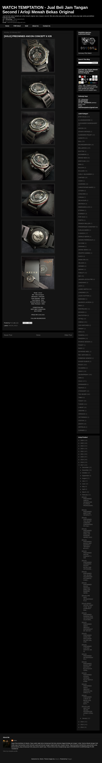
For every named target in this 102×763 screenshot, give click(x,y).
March (84, 492)
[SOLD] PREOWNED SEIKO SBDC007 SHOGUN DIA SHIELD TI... (87, 688)
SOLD (15, 325)
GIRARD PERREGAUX (85, 240)
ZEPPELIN (81, 427)
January (85, 718)
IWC (79, 276)
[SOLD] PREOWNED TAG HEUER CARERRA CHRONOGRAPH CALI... (87, 522)
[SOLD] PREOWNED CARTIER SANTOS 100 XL (87, 648)
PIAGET (80, 345)
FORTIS (80, 220)
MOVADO (81, 312)
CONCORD (82, 194)
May (83, 486)
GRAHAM (81, 246)
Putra (15, 740)
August (84, 478)
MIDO (80, 305)
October (85, 473)
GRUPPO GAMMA (84, 253)
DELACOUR (82, 200)
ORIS (80, 332)
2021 (82, 454)
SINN (80, 378)
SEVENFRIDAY (83, 374)
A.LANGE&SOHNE (84, 120)
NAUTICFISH (82, 315)
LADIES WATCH (83, 289)
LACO (80, 286)
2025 (82, 443)
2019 (82, 459)
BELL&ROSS (82, 148)
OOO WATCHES (83, 325)
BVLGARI (81, 171)
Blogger (69, 759)
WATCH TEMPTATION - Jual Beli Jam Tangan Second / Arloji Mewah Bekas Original (45, 9)
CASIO (80, 181)
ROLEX (80, 364)
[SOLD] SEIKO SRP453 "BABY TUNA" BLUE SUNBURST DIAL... (87, 607)
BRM (79, 164)
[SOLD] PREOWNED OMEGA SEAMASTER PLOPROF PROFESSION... (87, 502)
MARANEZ (81, 299)
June (84, 484)
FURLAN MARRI (83, 230)
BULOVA (81, 167)
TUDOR (80, 404)
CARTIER (81, 177)
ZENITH (80, 424)
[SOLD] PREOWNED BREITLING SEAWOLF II (87, 512)
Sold (26, 26)
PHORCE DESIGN (84, 342)
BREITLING (82, 161)
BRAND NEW (82, 158)
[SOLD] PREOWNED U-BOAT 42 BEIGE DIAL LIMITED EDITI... (87, 700)
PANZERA (81, 338)
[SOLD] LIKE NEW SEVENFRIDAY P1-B (87, 598)
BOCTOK (81, 151)
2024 (82, 446)
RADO (80, 348)
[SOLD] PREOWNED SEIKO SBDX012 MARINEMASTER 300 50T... (87, 627)
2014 (82, 727)
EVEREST (81, 213)
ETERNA (81, 210)
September (85, 475)
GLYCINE (81, 243)
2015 (82, 724)
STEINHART (82, 391)
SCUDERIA (82, 368)
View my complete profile (10, 751)
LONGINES (82, 292)
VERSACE (81, 414)
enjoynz (57, 759)
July (83, 481)
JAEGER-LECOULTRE (85, 279)
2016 (82, 722)
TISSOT (80, 401)
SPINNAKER (82, 384)
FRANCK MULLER (84, 223)
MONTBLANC (82, 309)
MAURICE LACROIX (84, 302)
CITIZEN (81, 190)
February (85, 495)
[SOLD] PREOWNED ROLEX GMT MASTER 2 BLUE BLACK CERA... (87, 666)
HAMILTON (81, 259)
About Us (35, 26)
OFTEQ (80, 319)
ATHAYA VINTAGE (84, 131)
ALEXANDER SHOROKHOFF (87, 123)
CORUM (81, 197)
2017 (82, 465)
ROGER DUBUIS (83, 361)
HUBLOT (81, 273)
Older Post (68, 335)
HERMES (81, 266)
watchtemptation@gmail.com (16, 22)
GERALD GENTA (83, 236)
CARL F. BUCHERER (85, 174)
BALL (80, 141)
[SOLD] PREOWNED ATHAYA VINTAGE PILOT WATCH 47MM (87, 677)
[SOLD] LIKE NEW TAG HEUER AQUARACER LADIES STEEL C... (87, 711)
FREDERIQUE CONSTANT (87, 227)
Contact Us (46, 26)
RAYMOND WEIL (83, 351)
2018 (82, 462)
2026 (82, 440)
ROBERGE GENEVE (85, 358)
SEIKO (80, 371)
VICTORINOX (82, 417)
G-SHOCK (81, 233)
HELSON (81, 263)
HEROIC (81, 269)
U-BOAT (81, 407)
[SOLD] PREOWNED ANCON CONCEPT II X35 (87, 554)
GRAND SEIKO (83, 250)
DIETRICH (81, 204)
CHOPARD (81, 184)
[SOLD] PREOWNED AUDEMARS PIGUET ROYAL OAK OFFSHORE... (87, 565)
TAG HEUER (82, 394)
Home (7, 26)
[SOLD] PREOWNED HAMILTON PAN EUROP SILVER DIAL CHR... (87, 638)
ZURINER (81, 430)
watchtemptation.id (11, 21)
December (85, 467)
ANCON (11, 325)
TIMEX (80, 397)
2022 (82, 451)
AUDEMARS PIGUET (85, 135)
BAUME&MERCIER (84, 144)
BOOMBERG (82, 154)
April (83, 489)
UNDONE (81, 410)
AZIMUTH (81, 138)
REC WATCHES (83, 355)
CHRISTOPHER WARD (85, 187)
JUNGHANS (82, 282)
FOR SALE (17, 26)
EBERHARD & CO (84, 207)
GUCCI (80, 256)
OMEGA (81, 322)
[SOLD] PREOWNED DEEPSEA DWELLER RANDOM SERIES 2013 (87, 533)
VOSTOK (81, 420)
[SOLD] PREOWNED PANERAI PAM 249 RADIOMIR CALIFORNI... (87, 616)
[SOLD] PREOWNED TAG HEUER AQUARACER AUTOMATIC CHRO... (87, 576)
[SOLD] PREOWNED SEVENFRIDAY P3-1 (87, 656)
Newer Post (8, 335)
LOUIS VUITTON (83, 296)
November (85, 470)
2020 (82, 457)
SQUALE (81, 388)
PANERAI (81, 335)
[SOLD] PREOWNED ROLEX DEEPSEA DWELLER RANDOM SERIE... (87, 588)
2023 (82, 448)
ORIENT (81, 328)
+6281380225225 (18, 19)
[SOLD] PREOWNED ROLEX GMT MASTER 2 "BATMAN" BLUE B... (87, 544)
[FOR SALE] (82, 117)
